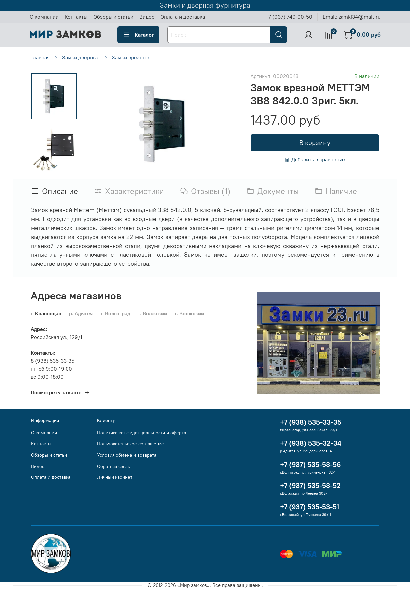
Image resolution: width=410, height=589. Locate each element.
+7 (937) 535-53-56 (310, 464)
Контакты (76, 16)
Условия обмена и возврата (126, 455)
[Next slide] (54, 166)
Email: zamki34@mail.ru (352, 16)
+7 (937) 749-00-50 (288, 16)
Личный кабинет (114, 477)
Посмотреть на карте (60, 392)
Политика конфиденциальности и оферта (141, 433)
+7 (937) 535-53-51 (309, 506)
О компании (44, 16)
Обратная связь (113, 466)
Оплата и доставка (182, 16)
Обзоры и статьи (113, 16)
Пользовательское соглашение (130, 444)
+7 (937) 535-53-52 (310, 485)
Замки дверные (81, 57)
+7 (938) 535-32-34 (310, 443)
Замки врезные (130, 57)
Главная (40, 57)
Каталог (138, 34)
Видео (147, 16)
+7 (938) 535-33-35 (310, 422)
